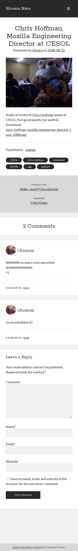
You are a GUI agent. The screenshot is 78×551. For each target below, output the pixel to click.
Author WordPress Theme (27, 547)
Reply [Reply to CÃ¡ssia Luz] (26, 287)
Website (12, 461)
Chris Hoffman (42, 115)
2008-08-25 (56, 50)
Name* (11, 427)
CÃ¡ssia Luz (25, 250)
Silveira (37, 50)
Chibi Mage (39, 203)
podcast (45, 166)
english (31, 150)
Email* (10, 444)
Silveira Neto (18, 8)
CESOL (14, 160)
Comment (13, 382)
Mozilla (14, 166)
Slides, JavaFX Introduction (39, 189)
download (58, 160)
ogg (30, 166)
